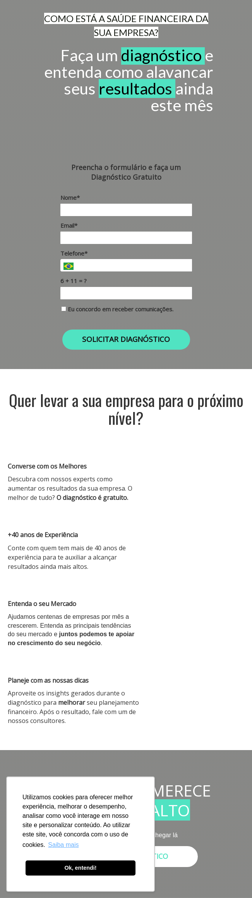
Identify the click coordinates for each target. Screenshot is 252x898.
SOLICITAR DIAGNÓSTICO (126, 339)
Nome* (70, 197)
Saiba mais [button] (63, 844)
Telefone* (73, 253)
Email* (68, 225)
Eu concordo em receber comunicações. (117, 309)
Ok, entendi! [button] (80, 868)
